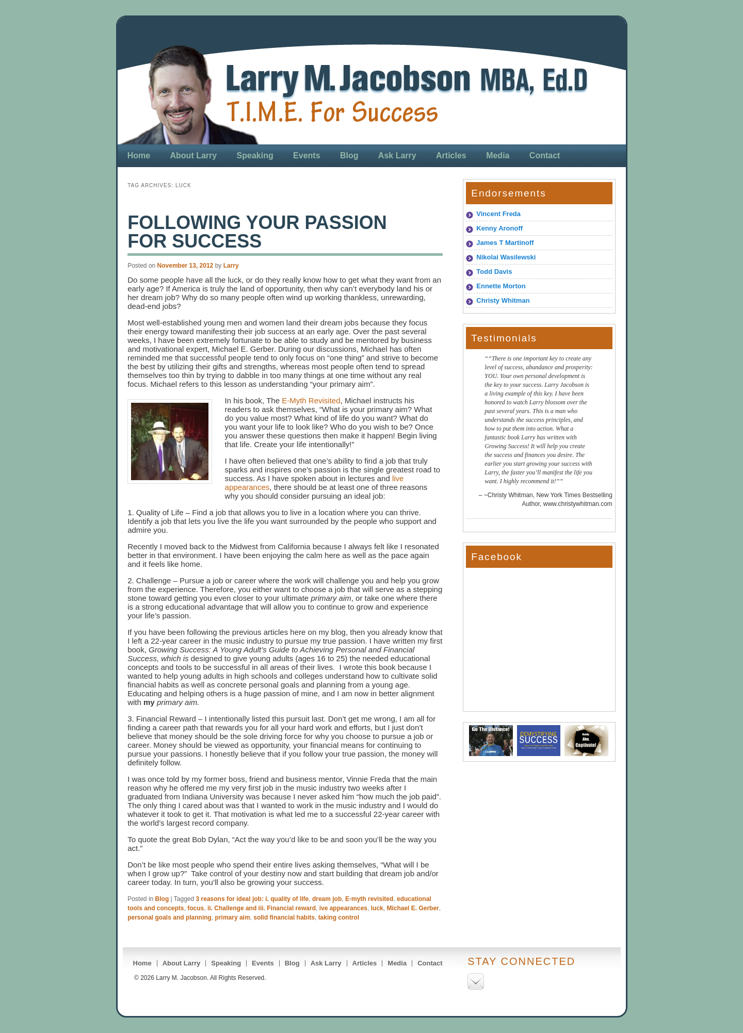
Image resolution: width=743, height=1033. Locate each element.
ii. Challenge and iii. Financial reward (261, 908)
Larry (231, 265)
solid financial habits (284, 917)
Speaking (255, 155)
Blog (349, 155)
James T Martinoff (505, 243)
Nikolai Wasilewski (506, 257)
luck (377, 908)
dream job (327, 899)
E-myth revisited (369, 899)
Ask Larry (397, 155)
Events (306, 155)
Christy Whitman (502, 300)
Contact (544, 155)
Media (497, 155)
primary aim (232, 917)
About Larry (193, 155)
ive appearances (343, 908)
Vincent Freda (498, 214)
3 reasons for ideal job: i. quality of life (252, 899)
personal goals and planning (169, 917)
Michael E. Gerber (412, 908)
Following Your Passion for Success (257, 232)
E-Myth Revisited (311, 400)
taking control (338, 917)
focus (195, 908)
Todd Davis (494, 271)
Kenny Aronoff (499, 228)
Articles (451, 155)
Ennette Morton (500, 286)
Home (138, 155)
